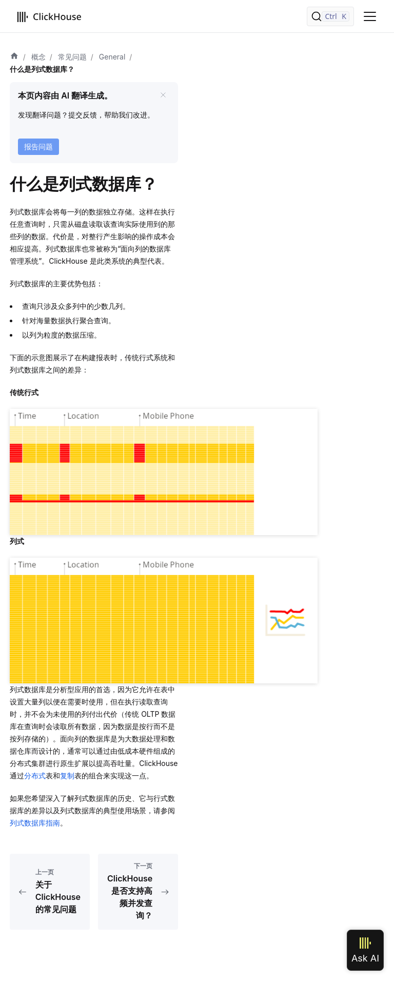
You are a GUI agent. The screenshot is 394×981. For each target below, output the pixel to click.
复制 (67, 775)
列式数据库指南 (35, 822)
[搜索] (330, 16)
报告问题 (38, 146)
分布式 (35, 775)
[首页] (14, 57)
